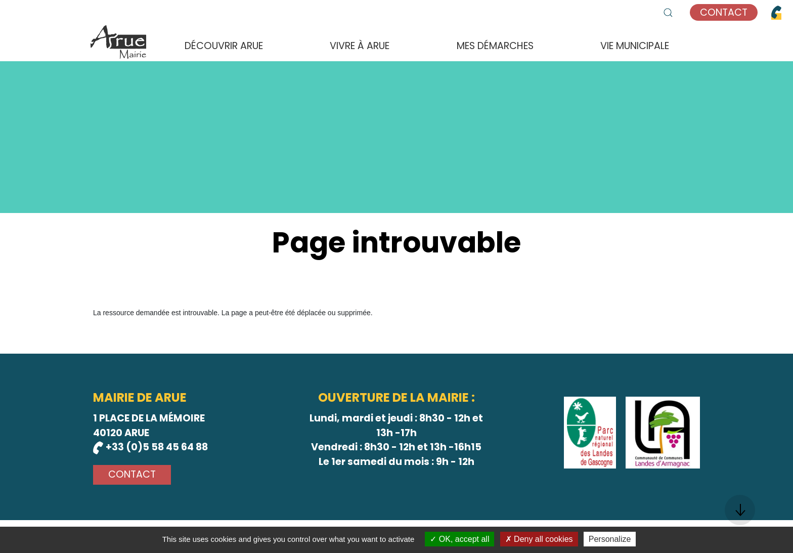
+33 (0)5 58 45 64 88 (150, 447)
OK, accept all (459, 539)
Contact (723, 12)
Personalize (610, 539)
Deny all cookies (539, 539)
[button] (668, 13)
